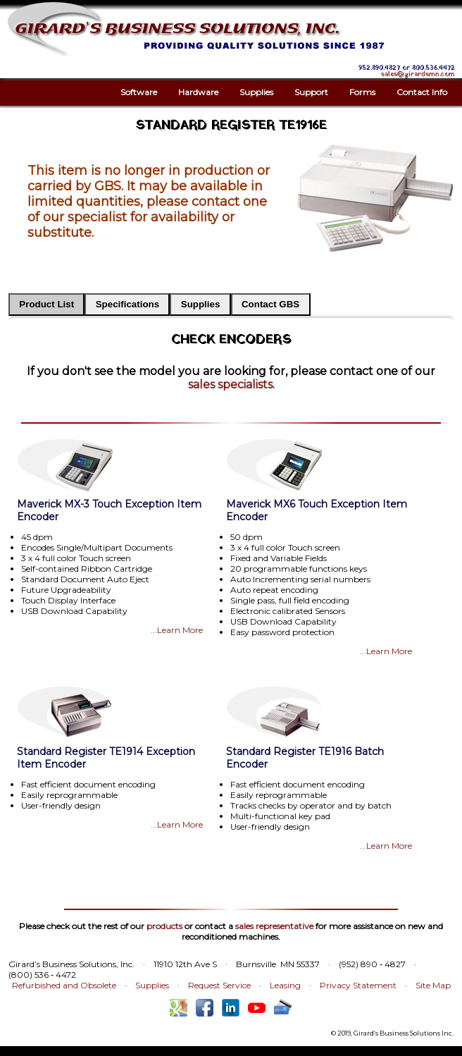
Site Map (433, 985)
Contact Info (422, 92)
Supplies (256, 92)
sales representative (274, 926)
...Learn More (177, 630)
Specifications (127, 304)
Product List (46, 304)
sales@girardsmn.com (418, 74)
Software (138, 92)
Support (311, 92)
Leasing (285, 985)
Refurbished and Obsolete (64, 985)
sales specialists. (231, 384)
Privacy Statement (358, 985)
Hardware (198, 92)
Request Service (219, 985)
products (164, 926)
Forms (362, 92)
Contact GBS (270, 304)
